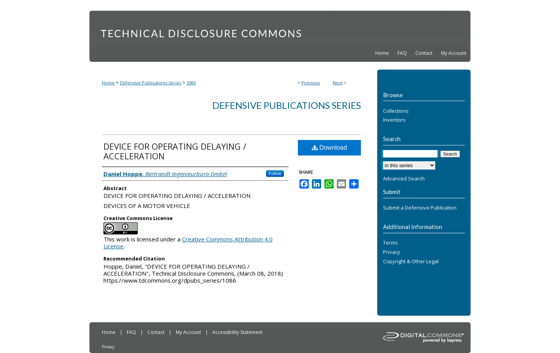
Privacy (391, 252)
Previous (310, 83)
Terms (390, 243)
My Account (189, 332)
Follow (275, 173)
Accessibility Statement (237, 332)
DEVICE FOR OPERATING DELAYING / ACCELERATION (174, 151)
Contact (156, 332)
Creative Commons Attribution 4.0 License (188, 242)
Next (338, 83)
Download (329, 147)
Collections (396, 111)
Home (108, 83)
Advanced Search (404, 178)
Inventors (394, 120)
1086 (191, 83)
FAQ (132, 332)
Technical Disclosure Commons (280, 27)
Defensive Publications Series (150, 83)
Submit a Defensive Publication (420, 208)
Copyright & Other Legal (411, 262)
